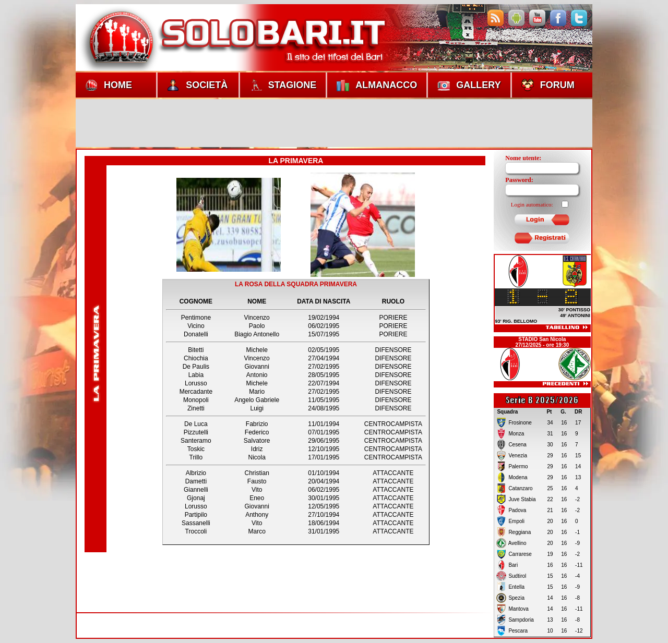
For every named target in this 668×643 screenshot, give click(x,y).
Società (197, 85)
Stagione (283, 85)
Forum (548, 85)
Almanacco (377, 85)
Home (108, 85)
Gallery (468, 85)
